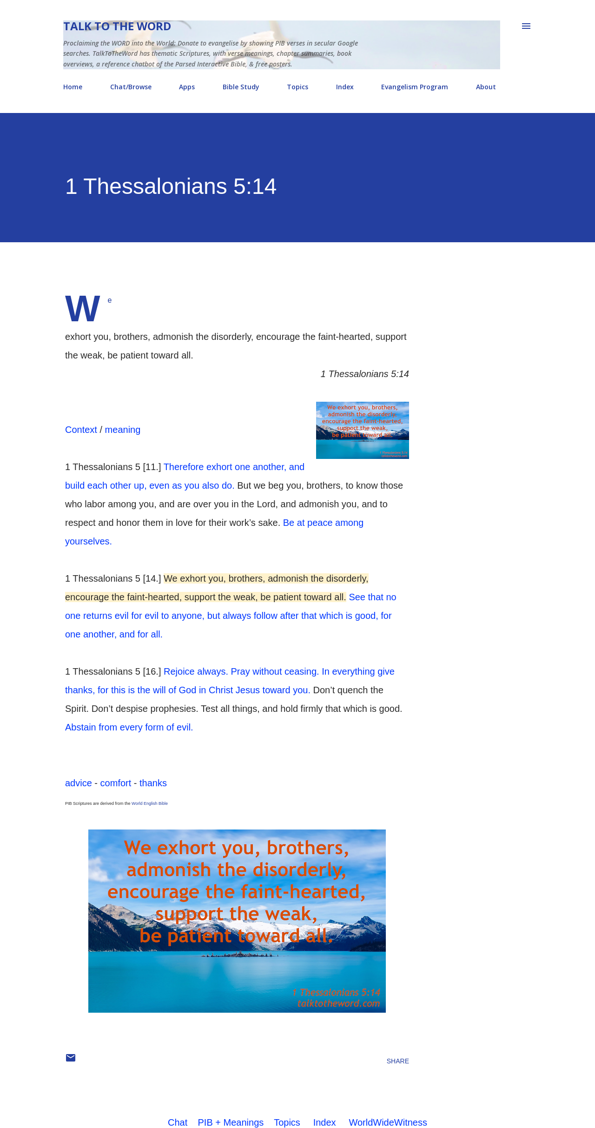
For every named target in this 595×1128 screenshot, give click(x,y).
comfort (116, 783)
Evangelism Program (414, 86)
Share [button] (398, 1061)
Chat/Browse (131, 86)
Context (81, 430)
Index (345, 86)
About (486, 86)
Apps (187, 86)
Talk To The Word (117, 25)
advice (78, 783)
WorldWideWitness (388, 1122)
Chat (177, 1122)
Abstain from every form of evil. (129, 727)
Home (72, 86)
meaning (123, 430)
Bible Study (241, 86)
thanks (153, 783)
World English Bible (150, 803)
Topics (297, 86)
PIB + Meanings (231, 1122)
